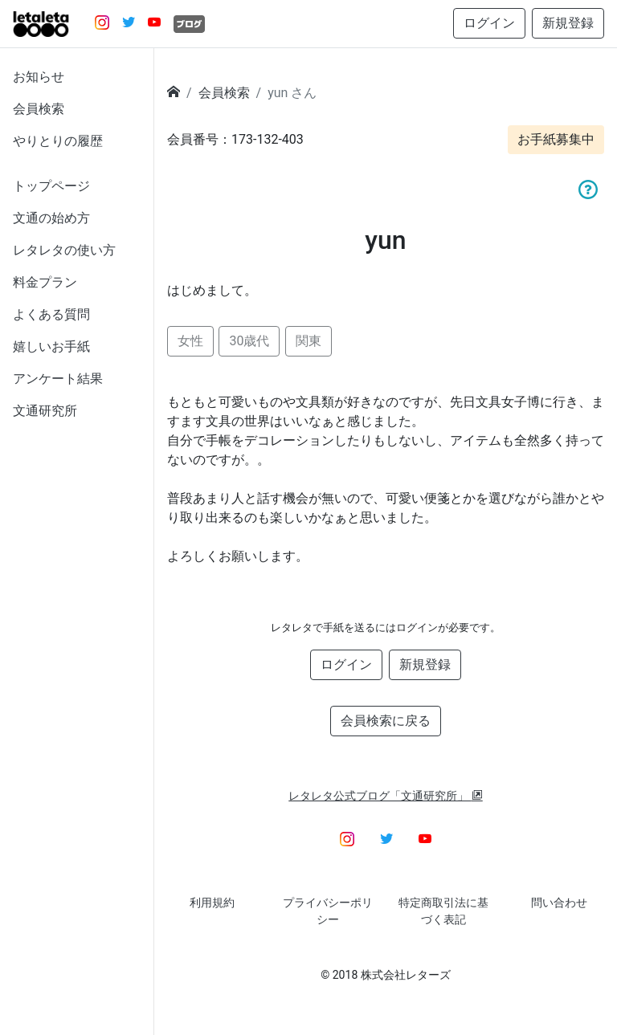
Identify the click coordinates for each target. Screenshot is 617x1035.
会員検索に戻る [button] (386, 720)
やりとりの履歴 (58, 141)
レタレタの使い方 (64, 250)
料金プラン (45, 282)
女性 (190, 340)
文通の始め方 (51, 218)
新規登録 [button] (568, 23)
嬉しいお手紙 (51, 346)
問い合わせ (559, 902)
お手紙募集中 (556, 139)
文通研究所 (45, 410)
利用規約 (212, 902)
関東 (308, 340)
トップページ (51, 186)
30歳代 (249, 340)
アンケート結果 (58, 378)
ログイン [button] (489, 23)
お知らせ (38, 76)
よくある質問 (51, 314)
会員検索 (38, 108)
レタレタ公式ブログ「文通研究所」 (385, 795)
